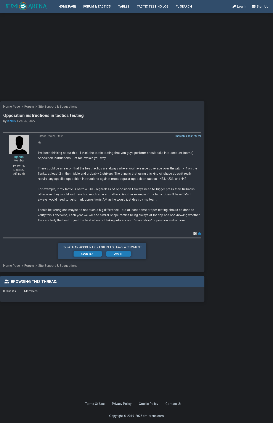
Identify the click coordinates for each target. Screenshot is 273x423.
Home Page (67, 6)
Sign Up (260, 6)
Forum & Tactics (97, 6)
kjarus (19, 157)
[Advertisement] (40, 87)
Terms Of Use (95, 404)
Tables (123, 6)
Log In (239, 6)
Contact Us (173, 404)
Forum (29, 266)
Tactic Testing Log (153, 6)
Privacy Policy (122, 404)
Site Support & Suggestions (57, 266)
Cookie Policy (148, 404)
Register (87, 253)
